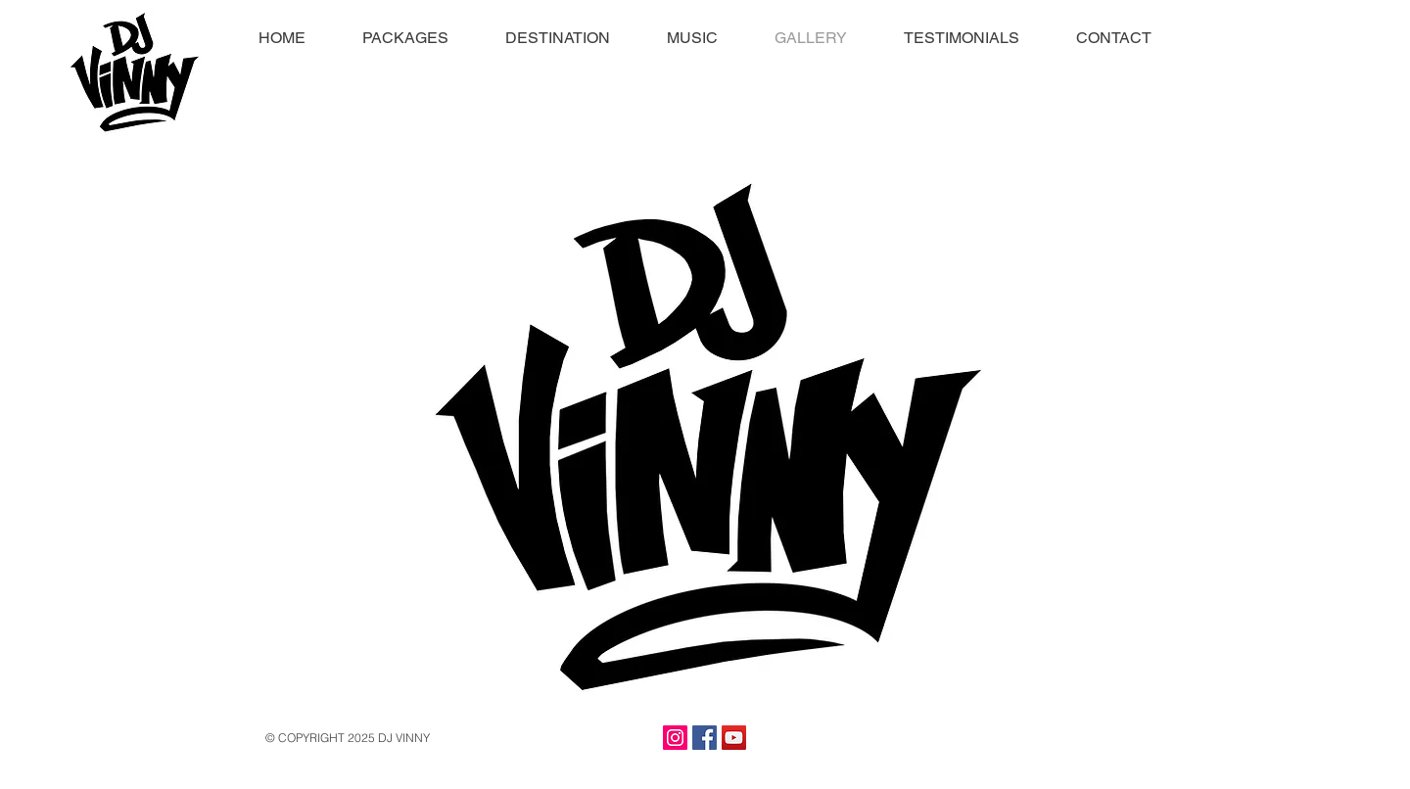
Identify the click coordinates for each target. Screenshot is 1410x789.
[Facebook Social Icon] (704, 737)
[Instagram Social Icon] (675, 737)
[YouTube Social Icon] (734, 737)
